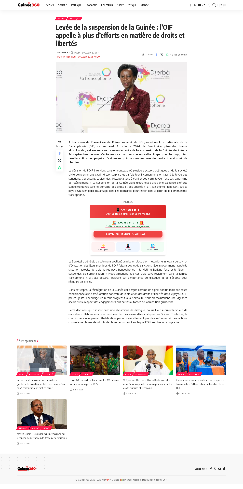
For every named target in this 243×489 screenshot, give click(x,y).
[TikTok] (204, 5)
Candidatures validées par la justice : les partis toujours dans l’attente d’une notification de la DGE (200, 385)
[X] (195, 5)
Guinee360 (63, 53)
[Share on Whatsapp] (167, 55)
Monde (62, 19)
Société (48, 376)
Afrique (23, 429)
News (22, 376)
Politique (76, 19)
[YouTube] (199, 5)
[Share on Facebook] (156, 55)
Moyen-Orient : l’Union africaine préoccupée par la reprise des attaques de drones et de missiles (42, 438)
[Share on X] (161, 55)
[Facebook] (191, 5)
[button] (153, 5)
